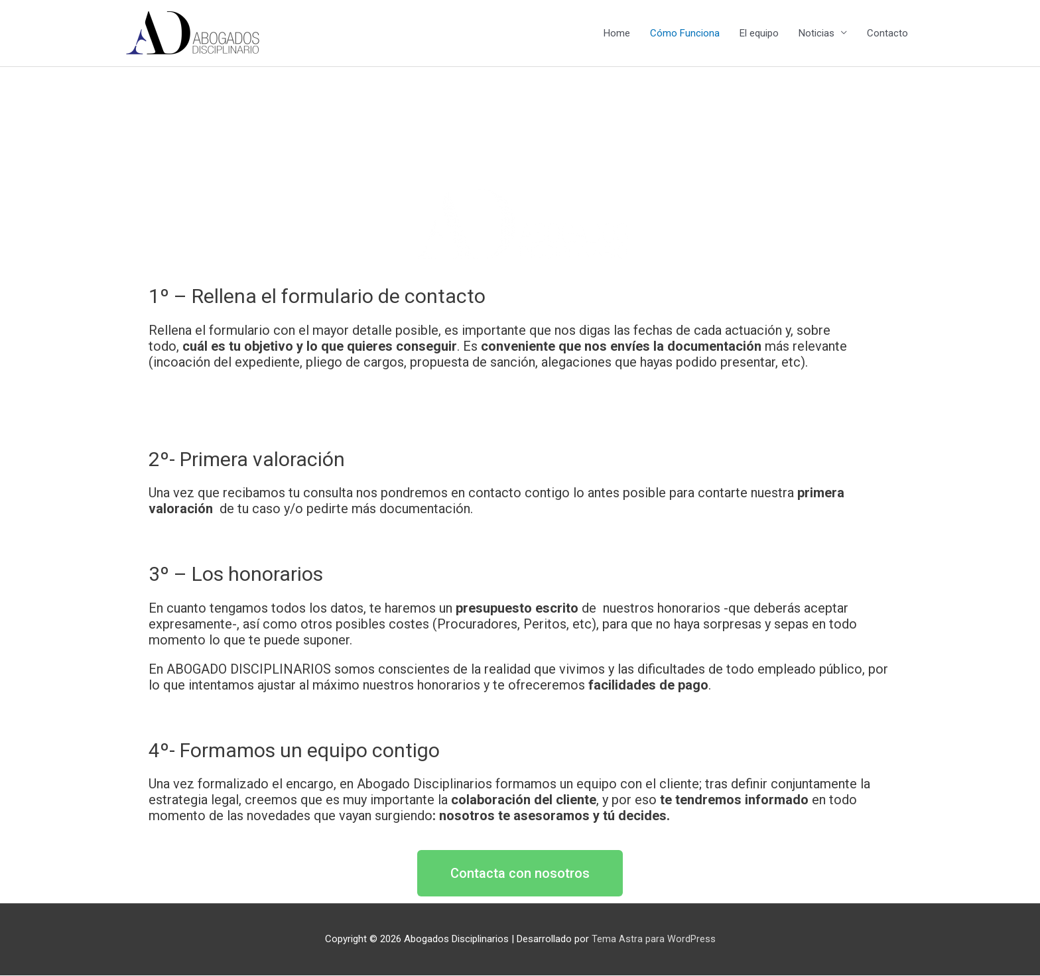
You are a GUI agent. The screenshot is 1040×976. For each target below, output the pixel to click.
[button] (520, 874)
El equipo (759, 34)
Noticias (816, 34)
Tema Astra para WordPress (654, 939)
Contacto (887, 34)
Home (617, 34)
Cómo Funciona (685, 34)
